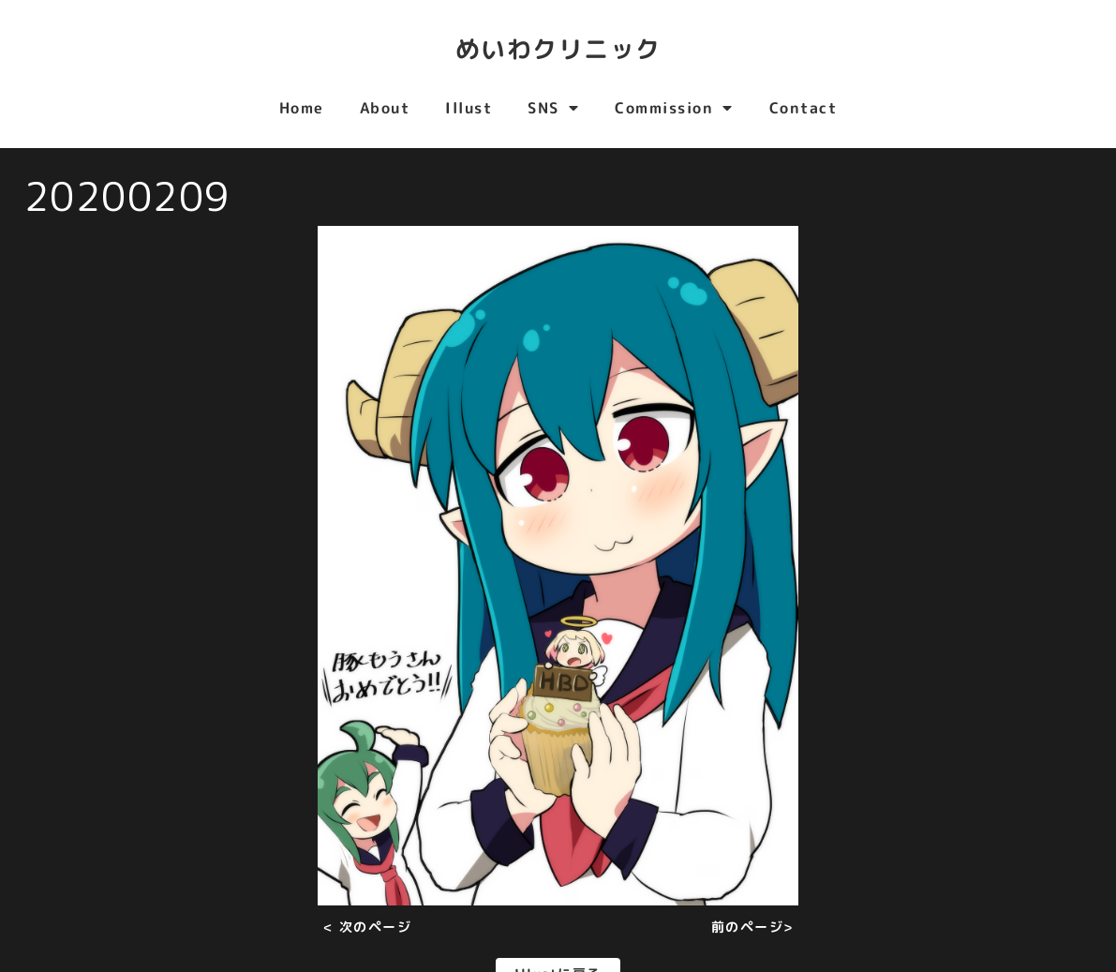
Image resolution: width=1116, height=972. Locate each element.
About (385, 107)
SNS (553, 108)
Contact (803, 107)
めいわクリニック (558, 46)
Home (301, 107)
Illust (468, 107)
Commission (674, 108)
